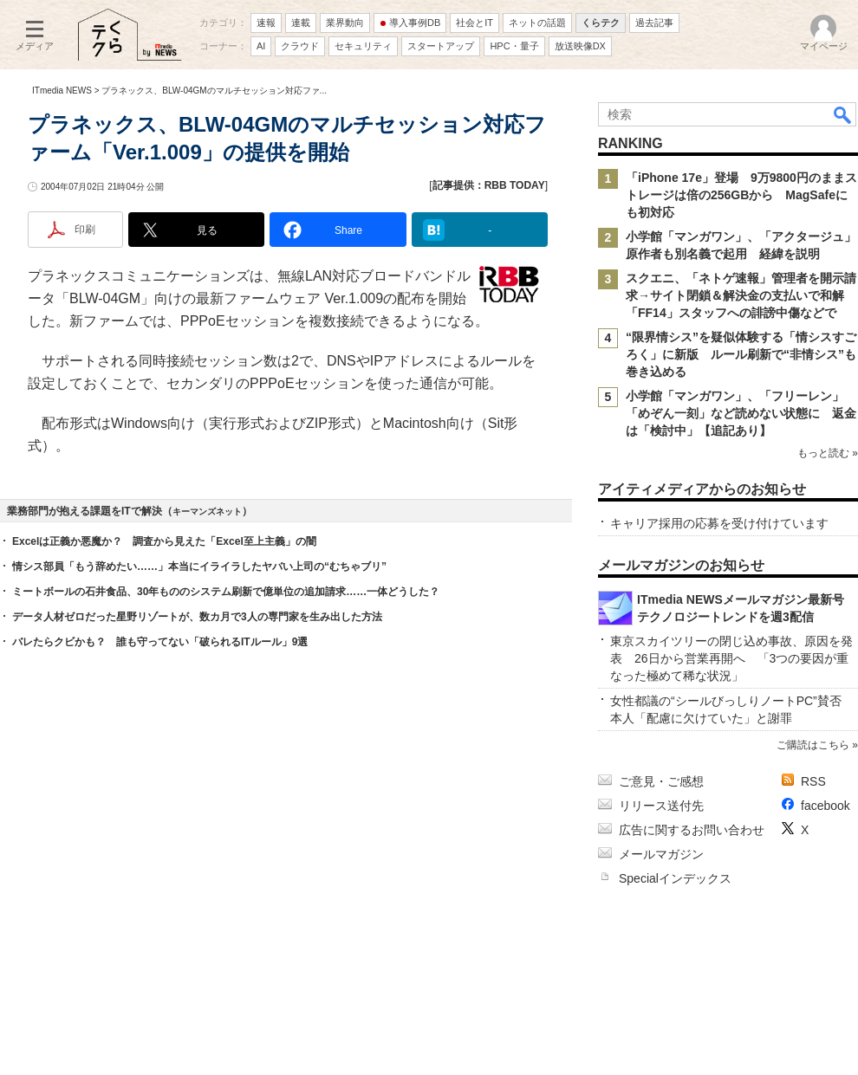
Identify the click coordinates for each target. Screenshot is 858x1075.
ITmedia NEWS (62, 90)
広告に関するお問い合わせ (691, 830)
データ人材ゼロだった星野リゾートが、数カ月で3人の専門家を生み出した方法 (197, 617)
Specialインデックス (675, 878)
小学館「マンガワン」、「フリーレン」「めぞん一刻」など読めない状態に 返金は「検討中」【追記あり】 (741, 413)
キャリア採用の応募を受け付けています (719, 523)
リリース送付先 (661, 806)
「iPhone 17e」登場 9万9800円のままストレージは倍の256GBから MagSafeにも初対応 (741, 195)
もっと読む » (827, 453)
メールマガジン (661, 854)
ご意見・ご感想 (661, 781)
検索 (843, 114)
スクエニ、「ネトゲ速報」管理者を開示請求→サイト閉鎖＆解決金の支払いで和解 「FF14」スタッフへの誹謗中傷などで (741, 295)
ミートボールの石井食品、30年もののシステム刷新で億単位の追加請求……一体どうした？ (225, 592)
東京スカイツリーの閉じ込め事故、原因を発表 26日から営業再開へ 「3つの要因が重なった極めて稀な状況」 (731, 658)
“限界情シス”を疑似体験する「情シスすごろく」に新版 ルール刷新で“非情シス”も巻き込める (741, 354)
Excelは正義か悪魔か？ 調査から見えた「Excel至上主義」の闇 (164, 541)
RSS (813, 781)
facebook (825, 806)
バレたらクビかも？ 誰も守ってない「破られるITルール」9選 (160, 642)
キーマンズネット (207, 511)
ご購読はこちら (813, 745)
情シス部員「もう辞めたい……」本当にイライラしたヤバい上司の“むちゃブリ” (199, 566)
